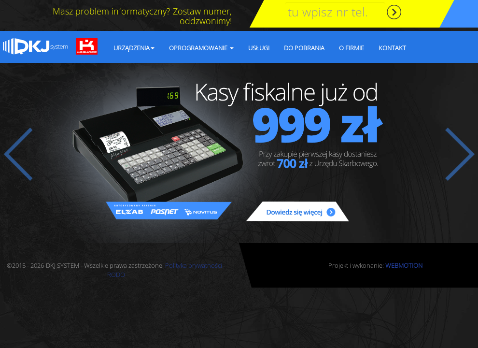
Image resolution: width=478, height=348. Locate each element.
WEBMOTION (403, 265)
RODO (116, 274)
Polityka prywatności (193, 265)
